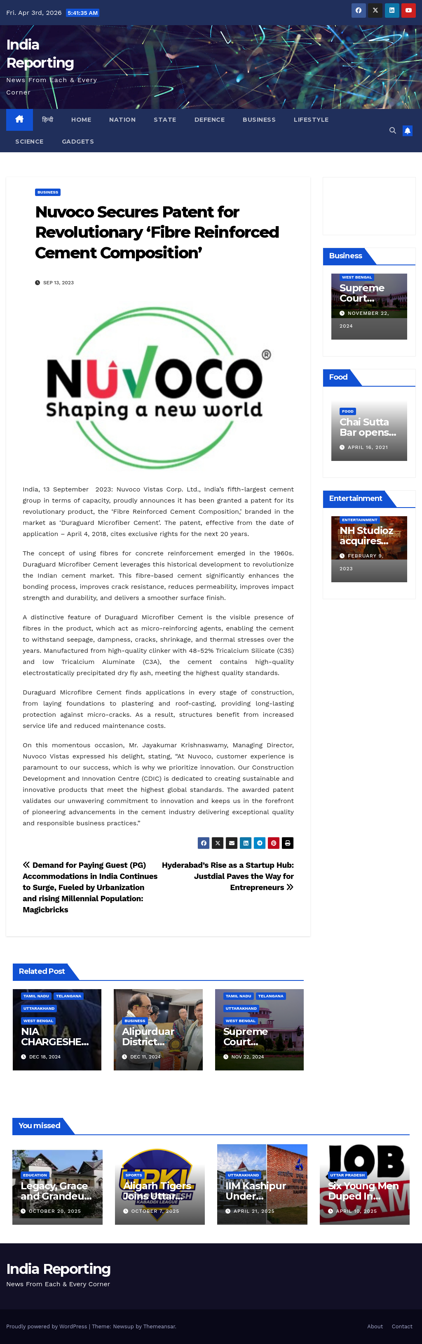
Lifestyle (311, 119)
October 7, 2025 (155, 1211)
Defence (210, 119)
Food (348, 398)
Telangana (68, 996)
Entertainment (359, 519)
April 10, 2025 (356, 1211)
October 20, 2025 (55, 1211)
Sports (134, 1175)
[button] (392, 131)
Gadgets (78, 141)
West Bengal (38, 1020)
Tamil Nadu (36, 996)
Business (259, 119)
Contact (402, 1326)
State (165, 119)
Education (35, 1175)
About (375, 1326)
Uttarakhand (38, 1008)
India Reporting (58, 1269)
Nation (122, 119)
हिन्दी (48, 119)
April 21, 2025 (254, 1211)
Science (29, 141)
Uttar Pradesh (348, 1175)
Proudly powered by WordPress (47, 1326)
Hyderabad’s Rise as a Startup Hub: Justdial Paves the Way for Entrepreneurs (228, 876)
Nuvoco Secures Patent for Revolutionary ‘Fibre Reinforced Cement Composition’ (157, 232)
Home (81, 119)
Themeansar (159, 1326)
